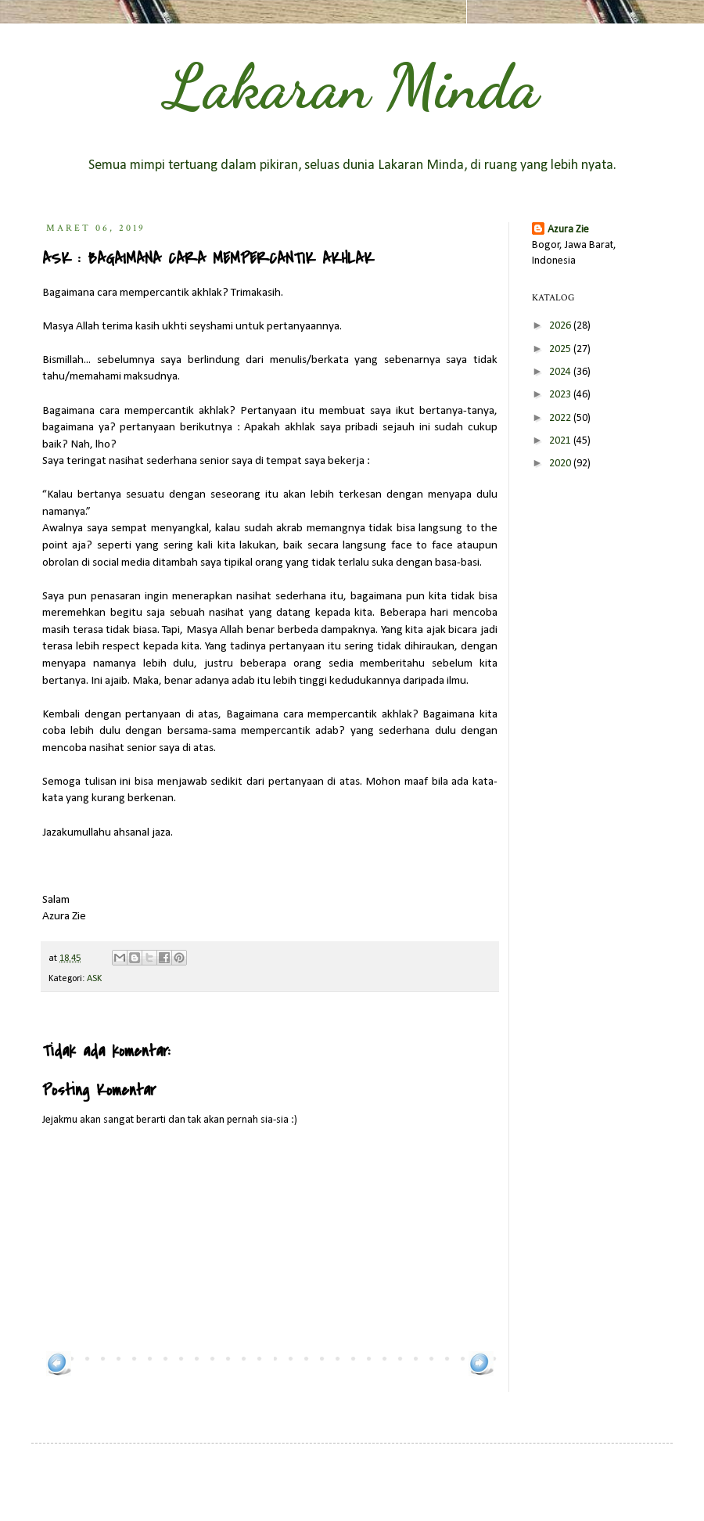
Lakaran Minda (352, 86)
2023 (561, 395)
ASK (94, 978)
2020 (561, 463)
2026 (561, 326)
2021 (561, 441)
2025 (561, 349)
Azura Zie (568, 230)
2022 (561, 418)
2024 (561, 372)
